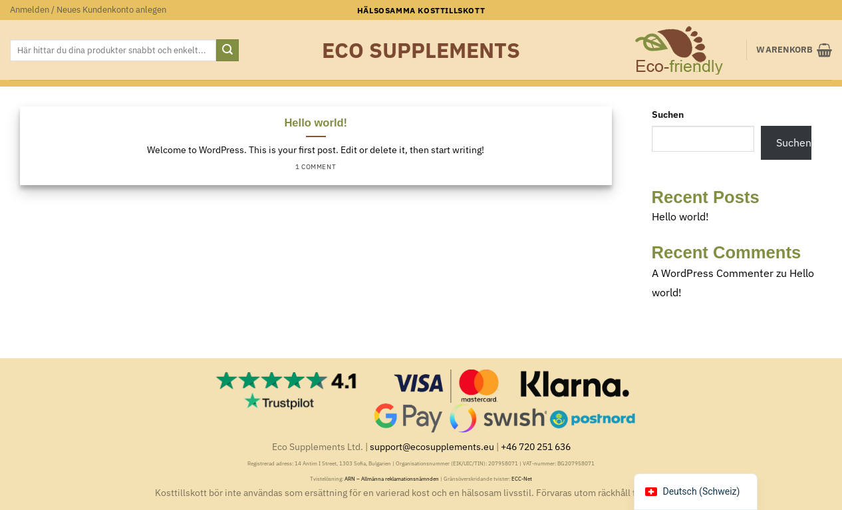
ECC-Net (521, 478)
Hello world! (315, 123)
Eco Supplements (421, 50)
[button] (88, 10)
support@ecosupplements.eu (432, 446)
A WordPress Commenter (712, 273)
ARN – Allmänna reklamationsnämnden (392, 478)
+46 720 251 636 (536, 446)
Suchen (668, 114)
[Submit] (227, 50)
